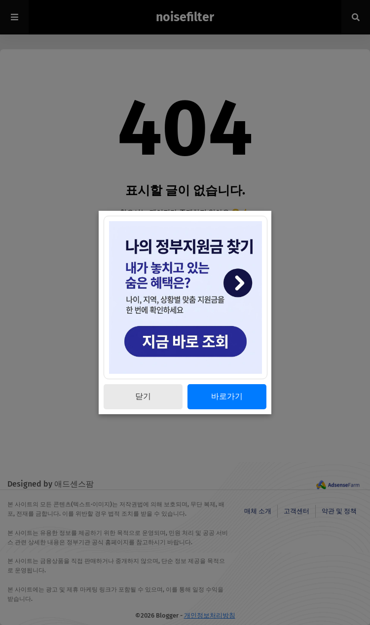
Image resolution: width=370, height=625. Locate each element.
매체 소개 (257, 511)
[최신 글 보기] (185, 249)
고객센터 (296, 511)
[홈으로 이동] (185, 226)
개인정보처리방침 (209, 615)
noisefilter (185, 17)
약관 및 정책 (339, 511)
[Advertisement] (185, 393)
